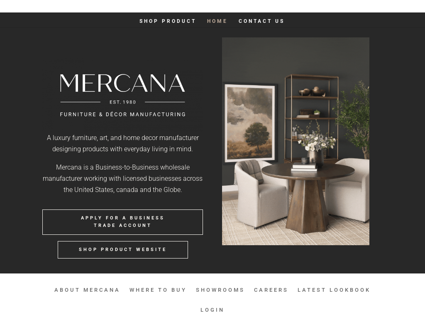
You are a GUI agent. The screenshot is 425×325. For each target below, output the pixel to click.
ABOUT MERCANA (176, 6)
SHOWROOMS (263, 6)
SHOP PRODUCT (167, 21)
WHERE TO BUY (222, 6)
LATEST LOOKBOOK (338, 6)
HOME (217, 21)
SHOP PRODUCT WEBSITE (123, 249)
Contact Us (262, 21)
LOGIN (375, 6)
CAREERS (297, 6)
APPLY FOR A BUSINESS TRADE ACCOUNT (123, 222)
